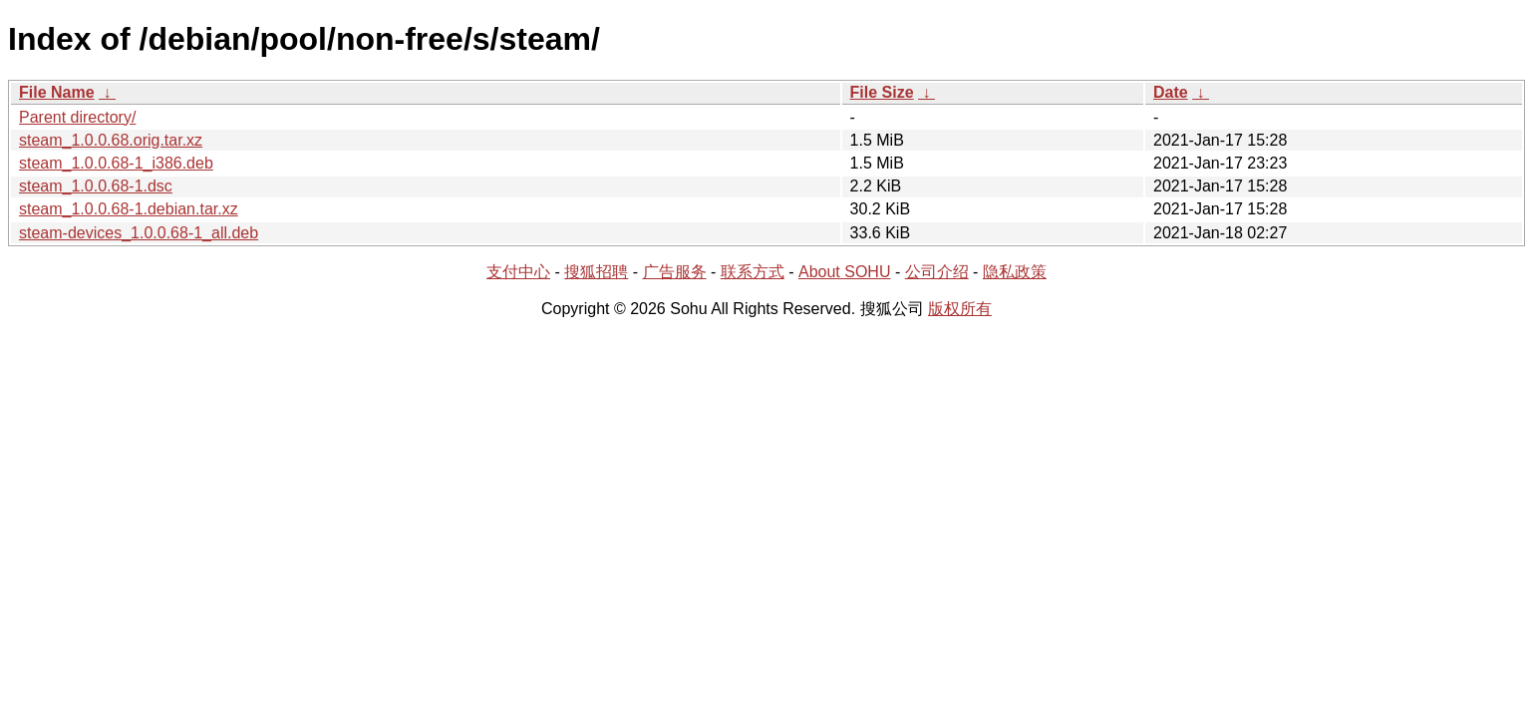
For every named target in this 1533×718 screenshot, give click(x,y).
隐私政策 (1015, 271)
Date (1170, 92)
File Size (882, 92)
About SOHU (844, 271)
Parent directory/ (77, 117)
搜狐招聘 (596, 271)
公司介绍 (937, 271)
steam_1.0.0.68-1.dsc (95, 186)
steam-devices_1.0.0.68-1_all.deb (138, 232)
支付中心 (518, 271)
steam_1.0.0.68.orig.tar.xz (110, 140)
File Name (57, 92)
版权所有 (960, 308)
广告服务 (675, 271)
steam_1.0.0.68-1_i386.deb (116, 163)
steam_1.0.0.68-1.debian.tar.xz (128, 208)
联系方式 (752, 271)
